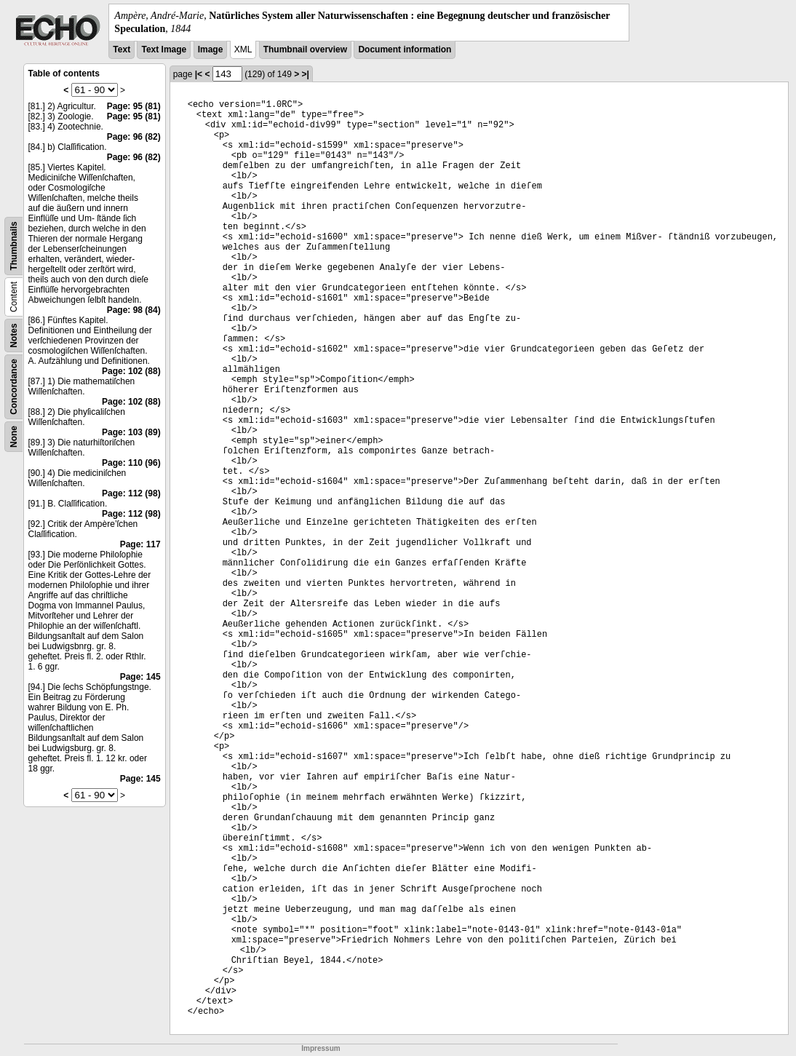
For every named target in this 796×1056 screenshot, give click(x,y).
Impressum (320, 1048)
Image (210, 49)
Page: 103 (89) (131, 432)
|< (198, 74)
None (14, 437)
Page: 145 (140, 677)
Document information (404, 49)
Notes (14, 336)
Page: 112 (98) (131, 493)
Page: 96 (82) (134, 137)
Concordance (14, 387)
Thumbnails (14, 246)
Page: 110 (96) (131, 463)
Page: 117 (140, 544)
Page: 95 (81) (134, 106)
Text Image (163, 49)
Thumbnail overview (305, 49)
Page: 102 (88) (131, 371)
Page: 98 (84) (134, 310)
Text (121, 49)
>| (305, 74)
